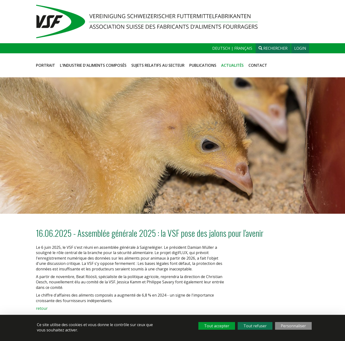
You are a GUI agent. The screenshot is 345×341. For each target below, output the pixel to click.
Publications (202, 65)
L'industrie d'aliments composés (93, 65)
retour (42, 308)
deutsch (221, 48)
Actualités (232, 65)
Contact (257, 65)
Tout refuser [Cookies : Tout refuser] (255, 326)
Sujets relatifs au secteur (157, 65)
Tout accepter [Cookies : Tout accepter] (216, 326)
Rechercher (273, 48)
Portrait (45, 65)
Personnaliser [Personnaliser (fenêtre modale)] (293, 326)
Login (300, 48)
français (243, 48)
